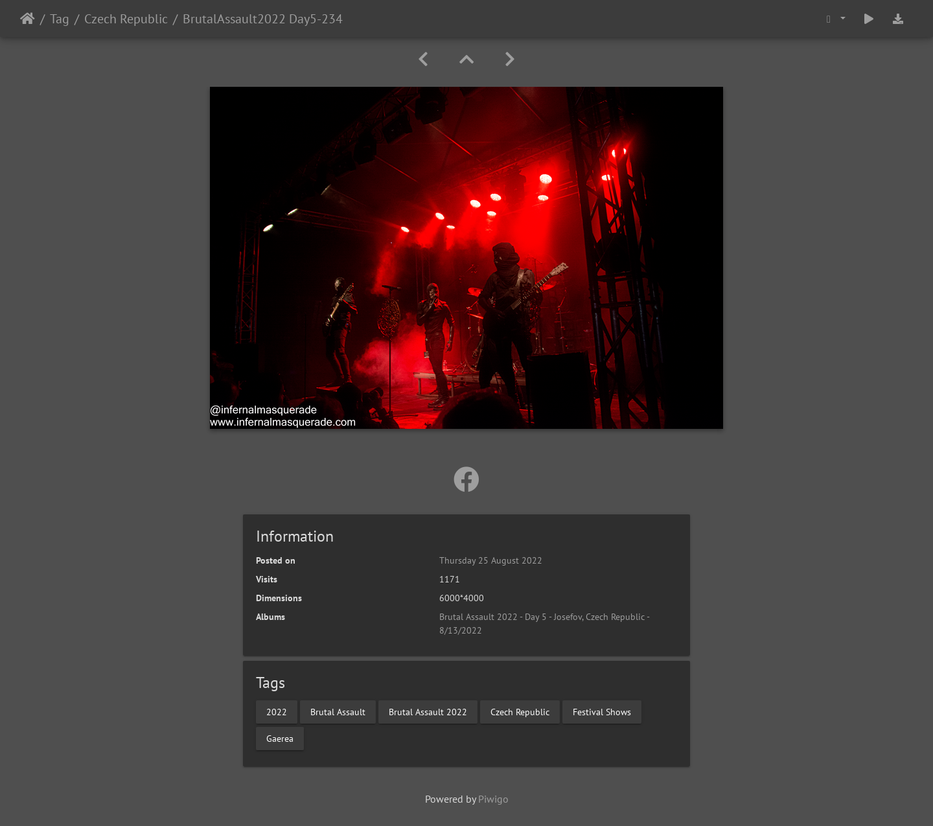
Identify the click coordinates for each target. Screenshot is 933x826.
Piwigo (493, 798)
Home (27, 19)
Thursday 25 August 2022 (490, 560)
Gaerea (280, 738)
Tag (59, 18)
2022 (276, 711)
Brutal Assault (337, 711)
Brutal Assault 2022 (428, 711)
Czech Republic (126, 18)
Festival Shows (602, 711)
